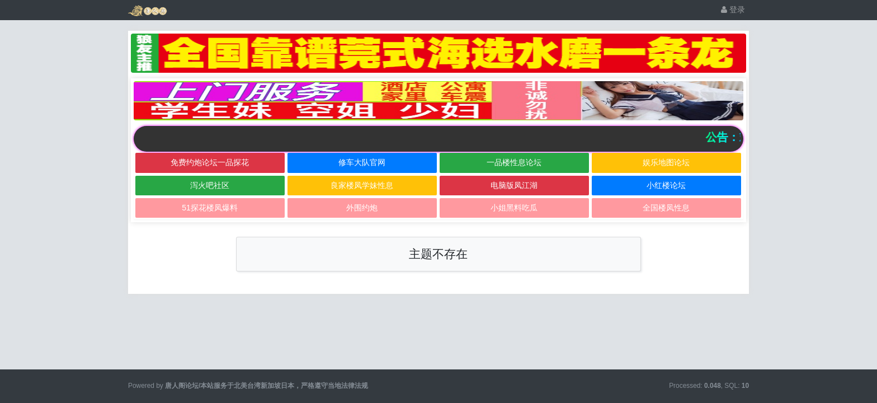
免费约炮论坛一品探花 (210, 162)
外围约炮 (362, 207)
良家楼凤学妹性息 (362, 185)
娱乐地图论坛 (666, 162)
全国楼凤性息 (666, 207)
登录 (733, 9)
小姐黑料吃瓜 (514, 207)
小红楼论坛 (666, 185)
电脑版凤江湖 (514, 185)
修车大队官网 (361, 162)
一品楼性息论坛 (514, 162)
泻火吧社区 (209, 185)
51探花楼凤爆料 (210, 207)
